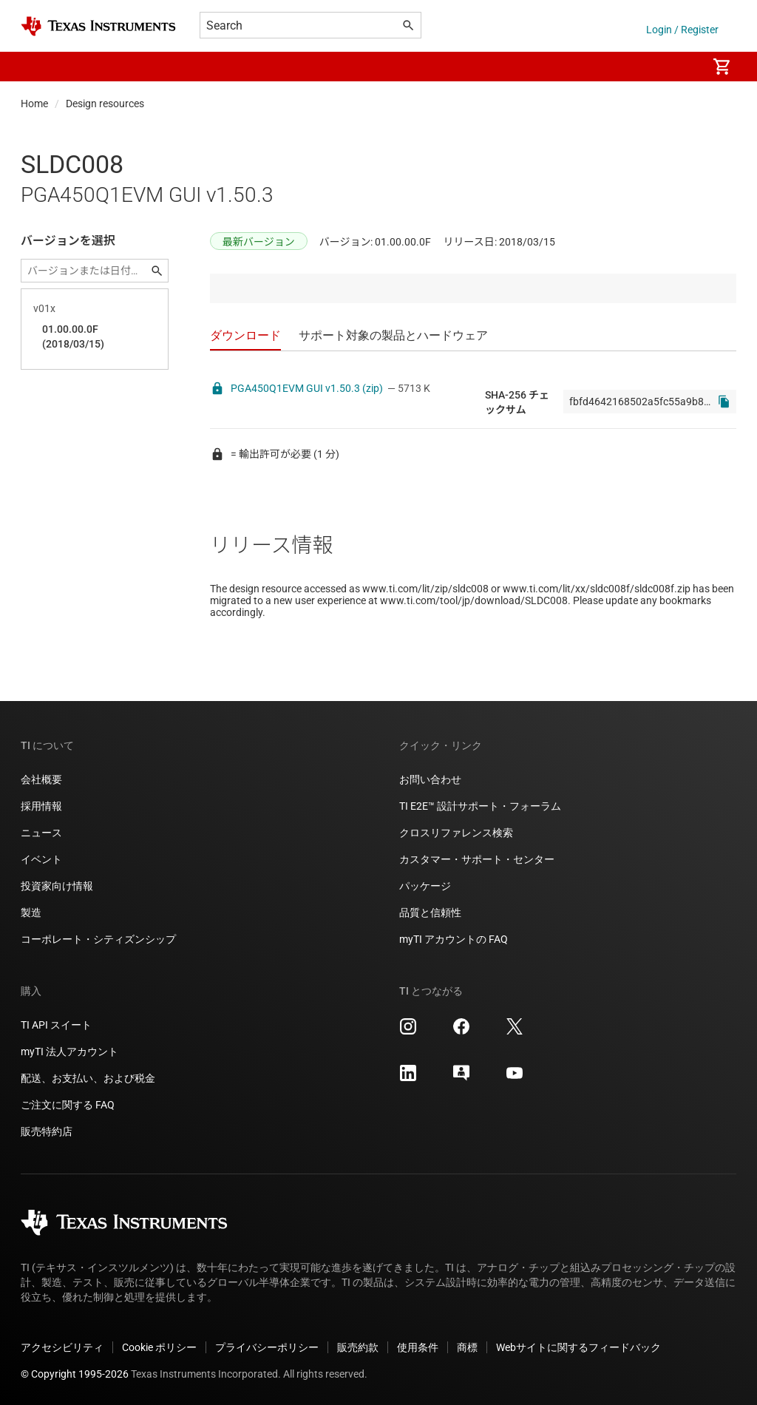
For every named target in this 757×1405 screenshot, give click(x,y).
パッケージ (425, 886)
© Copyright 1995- (75, 1374)
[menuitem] (680, 66)
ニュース (41, 833)
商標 (467, 1347)
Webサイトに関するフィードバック (578, 1347)
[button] (35, 66)
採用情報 (41, 806)
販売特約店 (46, 1131)
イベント (41, 859)
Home (34, 103)
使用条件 (417, 1347)
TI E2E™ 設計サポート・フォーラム (480, 806)
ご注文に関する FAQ (68, 1105)
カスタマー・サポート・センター (476, 859)
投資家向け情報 (57, 886)
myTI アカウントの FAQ (453, 939)
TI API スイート (56, 1025)
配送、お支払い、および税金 (88, 1078)
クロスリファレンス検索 (456, 833)
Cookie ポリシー (159, 1347)
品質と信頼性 (430, 912)
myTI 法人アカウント (69, 1051)
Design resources (105, 103)
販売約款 (357, 1347)
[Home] (98, 26)
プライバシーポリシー (267, 1347)
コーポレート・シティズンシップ (98, 939)
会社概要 (41, 779)
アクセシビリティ (62, 1347)
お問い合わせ (430, 779)
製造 (31, 912)
